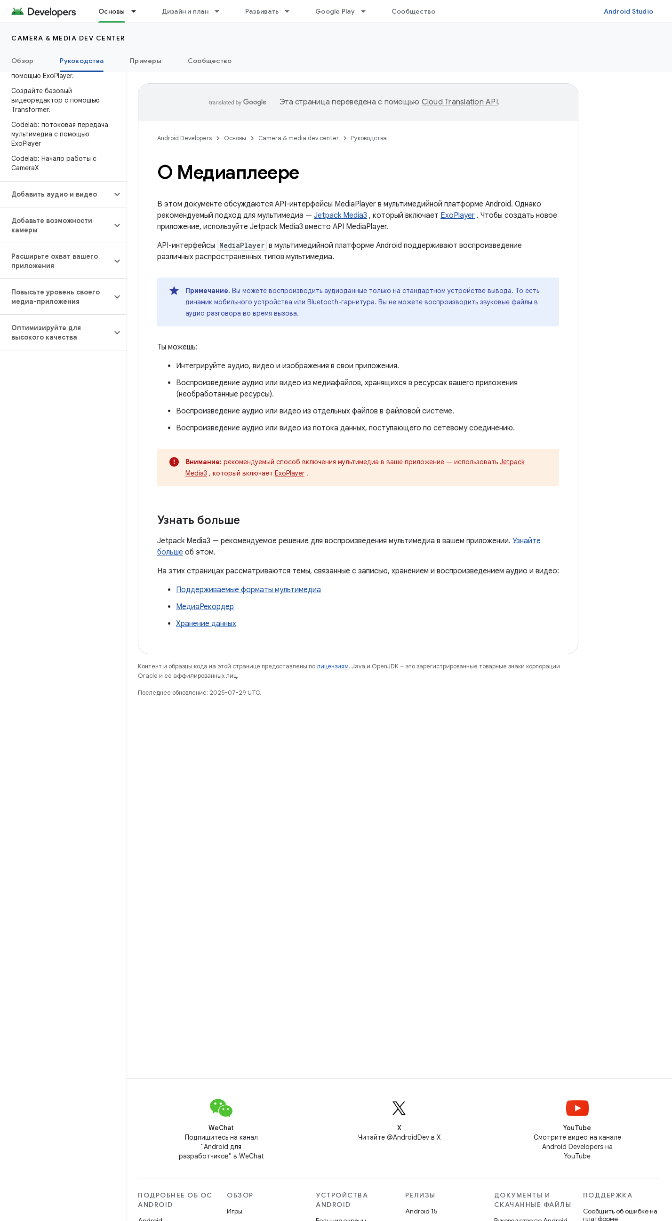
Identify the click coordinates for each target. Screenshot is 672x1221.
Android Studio (629, 11)
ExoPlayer (457, 215)
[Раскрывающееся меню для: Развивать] (291, 11)
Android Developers (184, 138)
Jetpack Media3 (340, 215)
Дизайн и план (185, 11)
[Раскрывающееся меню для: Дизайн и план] (221, 11)
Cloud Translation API (460, 102)
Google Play (335, 11)
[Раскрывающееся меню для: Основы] (138, 11)
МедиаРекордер (205, 606)
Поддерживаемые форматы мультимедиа (248, 590)
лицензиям (333, 666)
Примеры (145, 60)
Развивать (262, 11)
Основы (235, 138)
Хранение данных (206, 623)
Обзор (22, 60)
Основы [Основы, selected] (111, 11)
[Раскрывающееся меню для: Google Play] (367, 11)
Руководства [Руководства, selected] (82, 60)
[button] (56, 194)
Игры (234, 1211)
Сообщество (414, 11)
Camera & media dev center (68, 38)
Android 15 (421, 1211)
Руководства (369, 138)
